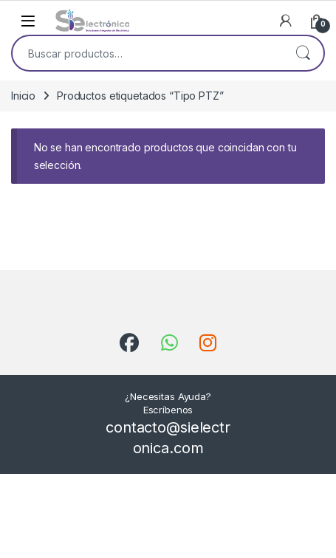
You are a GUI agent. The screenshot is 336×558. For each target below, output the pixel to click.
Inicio (23, 95)
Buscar (302, 53)
